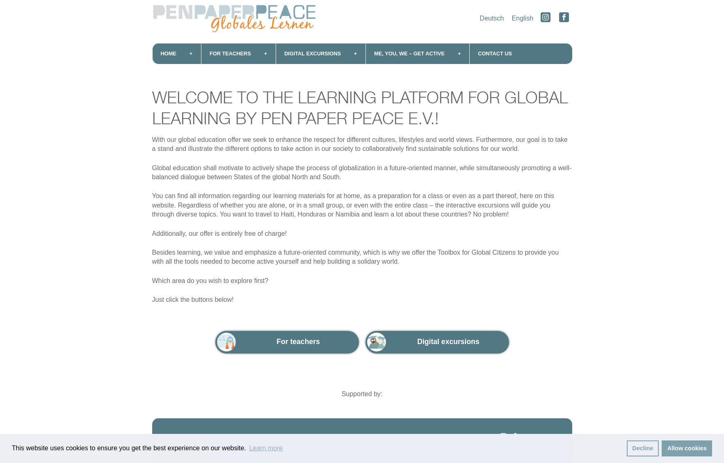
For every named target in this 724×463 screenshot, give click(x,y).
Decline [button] (642, 448)
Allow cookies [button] (687, 448)
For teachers (230, 53)
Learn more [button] (266, 448)
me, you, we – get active (409, 53)
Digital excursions (312, 53)
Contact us (495, 53)
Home (168, 53)
